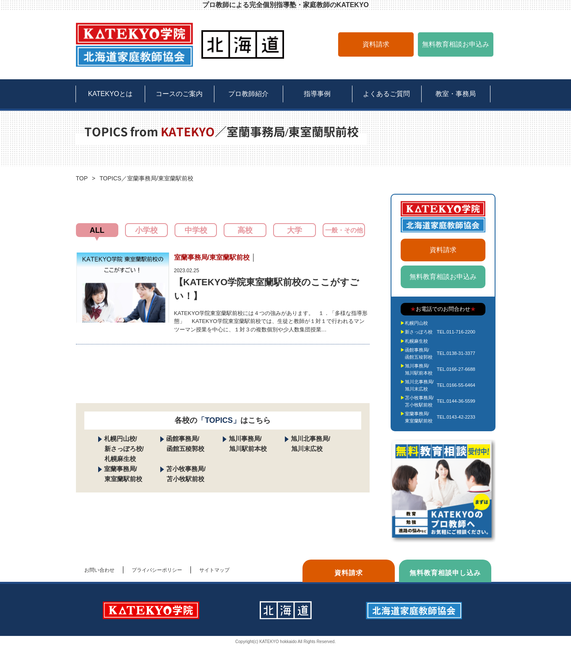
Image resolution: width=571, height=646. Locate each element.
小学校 (146, 230)
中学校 (196, 230)
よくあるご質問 (386, 93)
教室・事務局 (455, 93)
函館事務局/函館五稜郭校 (419, 353)
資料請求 (375, 44)
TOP (82, 178)
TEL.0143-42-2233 (456, 416)
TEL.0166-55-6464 (456, 385)
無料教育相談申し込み (445, 572)
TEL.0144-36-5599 (456, 401)
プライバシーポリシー (157, 570)
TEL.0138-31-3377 (456, 353)
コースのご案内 (179, 93)
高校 (245, 230)
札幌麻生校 (416, 341)
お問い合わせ (99, 570)
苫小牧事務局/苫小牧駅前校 (419, 401)
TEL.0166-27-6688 (456, 369)
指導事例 (317, 93)
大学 (294, 230)
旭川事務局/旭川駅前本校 (419, 369)
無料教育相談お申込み (455, 44)
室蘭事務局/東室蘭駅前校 (419, 417)
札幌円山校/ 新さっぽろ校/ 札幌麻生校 (121, 448)
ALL (97, 230)
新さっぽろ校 (419, 331)
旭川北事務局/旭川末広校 (419, 385)
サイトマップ (214, 570)
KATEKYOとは (110, 93)
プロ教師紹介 (248, 93)
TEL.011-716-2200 (456, 331)
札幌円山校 (416, 323)
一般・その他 (344, 230)
